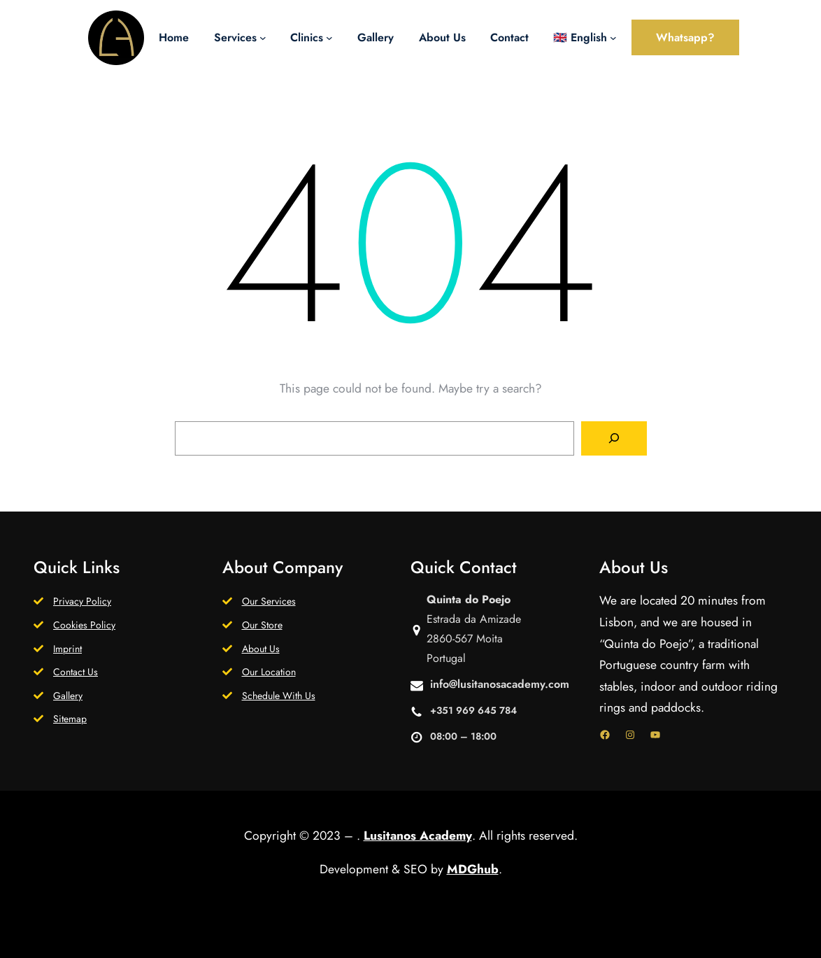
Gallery (68, 696)
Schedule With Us (278, 696)
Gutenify (422, 936)
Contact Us (75, 672)
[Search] (614, 438)
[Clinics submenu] (329, 37)
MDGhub (473, 869)
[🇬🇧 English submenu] (613, 37)
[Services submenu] (262, 37)
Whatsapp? (685, 37)
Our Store (262, 625)
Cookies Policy (84, 625)
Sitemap (70, 719)
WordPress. (499, 936)
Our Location (269, 672)
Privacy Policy (82, 601)
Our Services (269, 601)
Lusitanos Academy (418, 835)
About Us (261, 649)
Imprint (67, 649)
